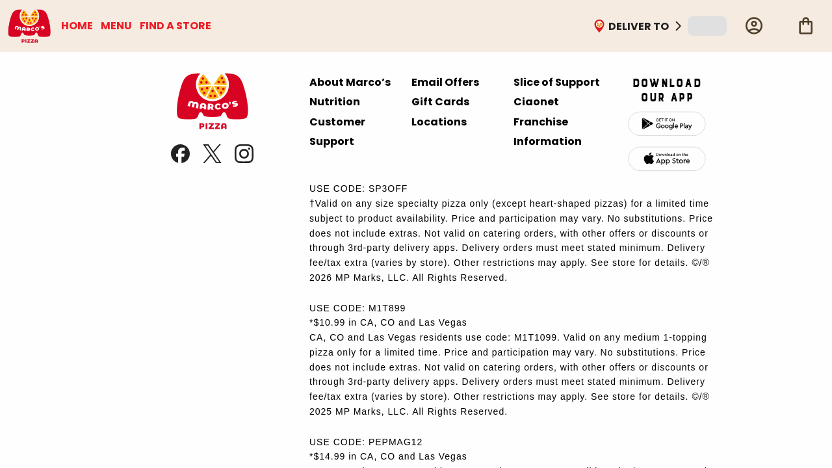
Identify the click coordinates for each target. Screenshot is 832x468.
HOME (77, 25)
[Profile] (754, 26)
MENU (116, 25)
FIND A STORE (175, 25)
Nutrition (334, 101)
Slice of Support (557, 82)
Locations (439, 121)
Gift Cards (440, 101)
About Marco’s (350, 82)
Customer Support (337, 131)
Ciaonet (536, 101)
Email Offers (445, 82)
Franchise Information (548, 131)
